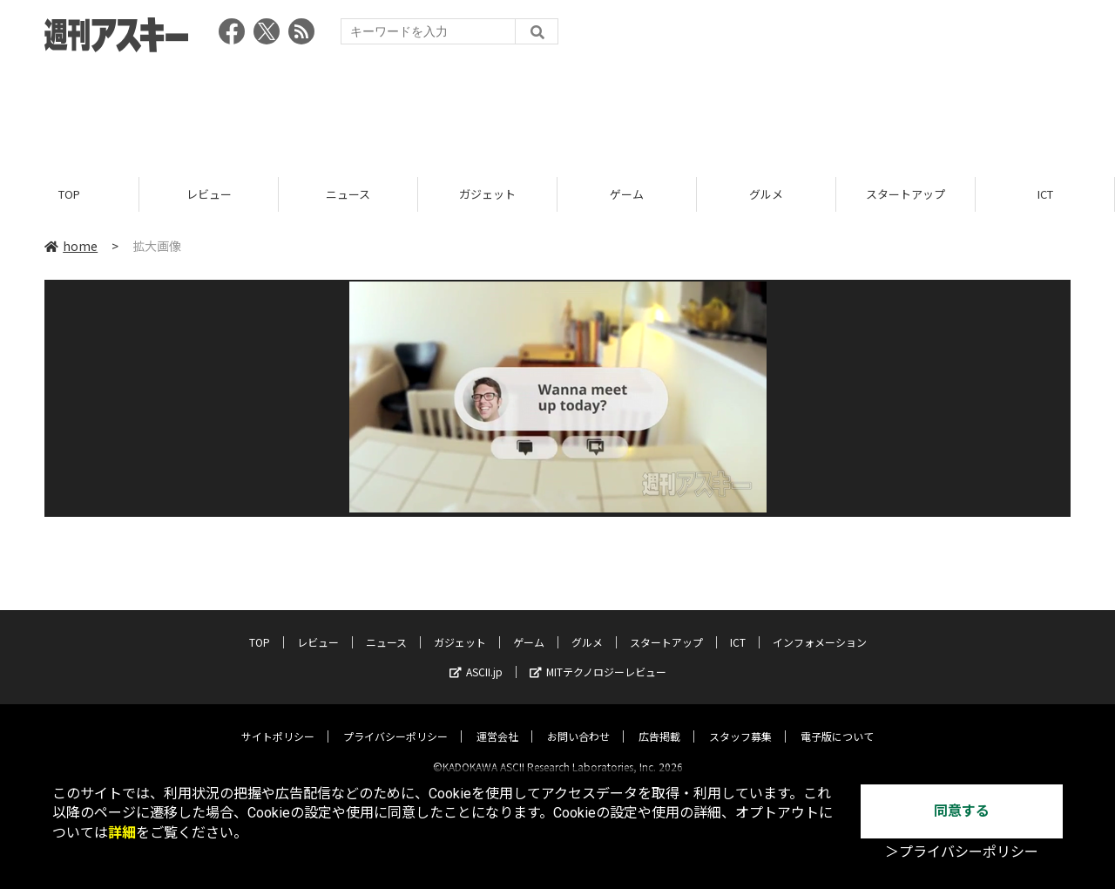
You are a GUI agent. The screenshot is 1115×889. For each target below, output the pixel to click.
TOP (69, 194)
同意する (962, 811)
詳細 (122, 833)
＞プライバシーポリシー (961, 852)
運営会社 (497, 721)
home (71, 245)
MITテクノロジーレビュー (598, 656)
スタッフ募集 (740, 721)
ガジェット (487, 194)
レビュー (209, 194)
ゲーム (627, 194)
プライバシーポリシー (395, 721)
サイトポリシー (277, 721)
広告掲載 (659, 721)
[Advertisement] (557, 109)
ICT (1045, 194)
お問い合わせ (578, 721)
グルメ (766, 194)
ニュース (348, 194)
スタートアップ (905, 194)
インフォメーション (820, 627)
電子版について (837, 721)
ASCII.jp (476, 656)
